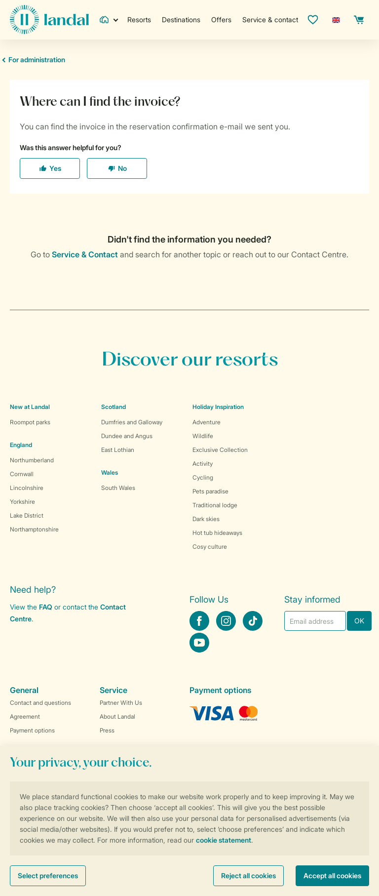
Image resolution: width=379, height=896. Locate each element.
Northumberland (32, 460)
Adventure (206, 422)
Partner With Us (121, 702)
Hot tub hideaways (217, 532)
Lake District (26, 515)
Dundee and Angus (126, 436)
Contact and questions (40, 702)
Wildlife (202, 436)
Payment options (32, 730)
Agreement (25, 716)
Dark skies (206, 519)
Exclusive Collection (220, 449)
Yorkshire (22, 501)
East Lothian (117, 449)
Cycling (202, 477)
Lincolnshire (26, 487)
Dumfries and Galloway (131, 422)
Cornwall (22, 474)
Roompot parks (30, 422)
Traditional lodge (214, 505)
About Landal (117, 716)
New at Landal (30, 406)
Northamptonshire (34, 529)
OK (359, 620)
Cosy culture (209, 546)
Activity (202, 463)
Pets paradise (210, 491)
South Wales (118, 487)
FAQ (45, 607)
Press (107, 730)
